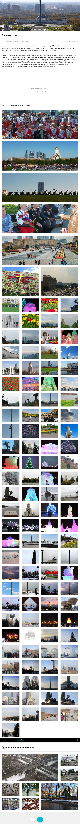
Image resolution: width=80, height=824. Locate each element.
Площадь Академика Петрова (29, 800)
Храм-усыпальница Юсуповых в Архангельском (67, 771)
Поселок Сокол (46, 785)
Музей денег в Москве (10, 799)
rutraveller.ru (20, 740)
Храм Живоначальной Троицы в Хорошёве (68, 756)
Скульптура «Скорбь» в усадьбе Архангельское (30, 785)
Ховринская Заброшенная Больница (10, 785)
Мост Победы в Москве (10, 755)
